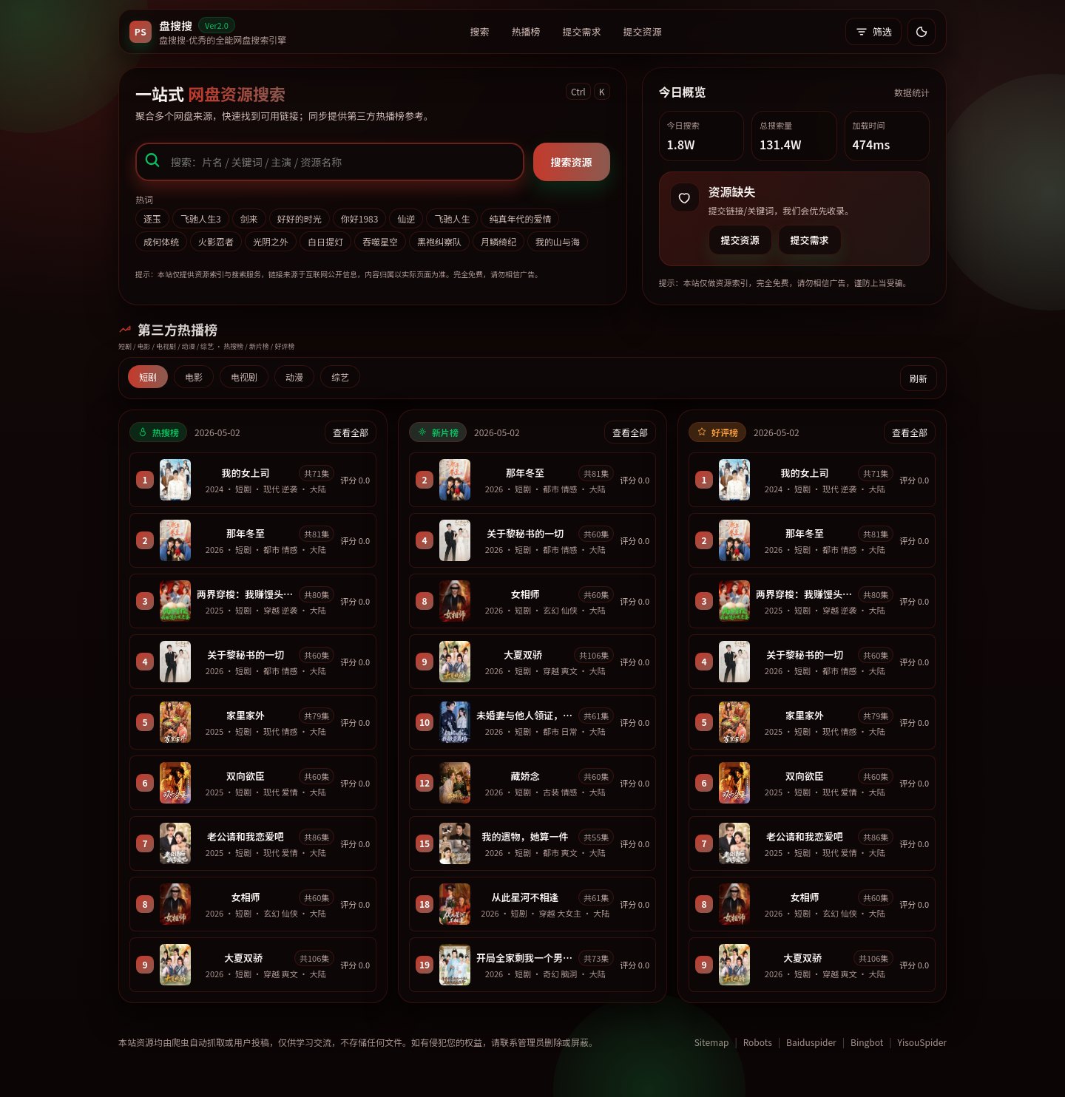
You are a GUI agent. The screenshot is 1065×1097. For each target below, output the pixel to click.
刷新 (918, 378)
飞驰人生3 (200, 218)
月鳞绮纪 (498, 241)
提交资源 (642, 31)
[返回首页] (207, 31)
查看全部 (350, 432)
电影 (194, 376)
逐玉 (152, 218)
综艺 (340, 376)
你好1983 (360, 218)
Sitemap (711, 1042)
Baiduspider (811, 1042)
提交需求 (582, 31)
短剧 (148, 376)
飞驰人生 (452, 218)
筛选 (873, 31)
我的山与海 (557, 241)
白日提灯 (325, 241)
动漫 (294, 376)
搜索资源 (571, 161)
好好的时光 (299, 218)
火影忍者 (216, 241)
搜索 (480, 31)
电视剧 (244, 376)
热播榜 (526, 31)
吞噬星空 (380, 241)
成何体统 (161, 241)
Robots (757, 1042)
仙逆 (406, 218)
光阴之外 (270, 241)
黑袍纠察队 (439, 241)
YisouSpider (922, 1042)
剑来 (249, 218)
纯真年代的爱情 (520, 218)
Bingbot (867, 1042)
